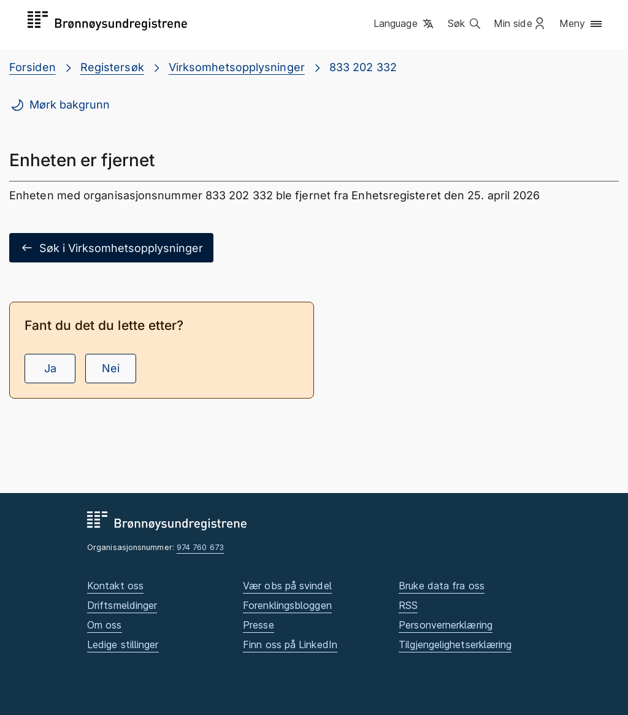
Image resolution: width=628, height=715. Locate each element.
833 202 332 (363, 67)
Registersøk (112, 67)
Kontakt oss (115, 585)
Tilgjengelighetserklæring (455, 644)
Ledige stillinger (123, 644)
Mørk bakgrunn (60, 105)
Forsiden (32, 67)
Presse (258, 625)
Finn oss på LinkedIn (290, 644)
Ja (50, 368)
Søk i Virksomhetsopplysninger (111, 247)
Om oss (104, 625)
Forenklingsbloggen (287, 605)
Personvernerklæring (445, 625)
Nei (111, 368)
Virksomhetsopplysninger (237, 67)
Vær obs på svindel (287, 585)
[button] (404, 24)
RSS (408, 605)
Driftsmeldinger (122, 605)
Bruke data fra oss (441, 585)
